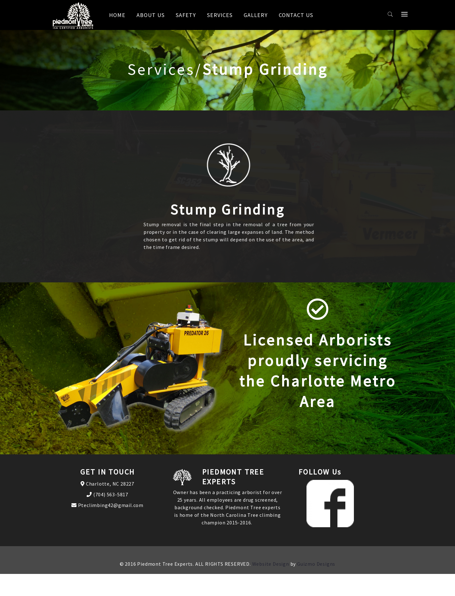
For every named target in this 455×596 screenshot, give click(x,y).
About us (150, 15)
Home (117, 15)
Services (220, 15)
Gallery (256, 15)
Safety (186, 15)
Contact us (296, 15)
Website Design (270, 564)
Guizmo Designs (316, 564)
